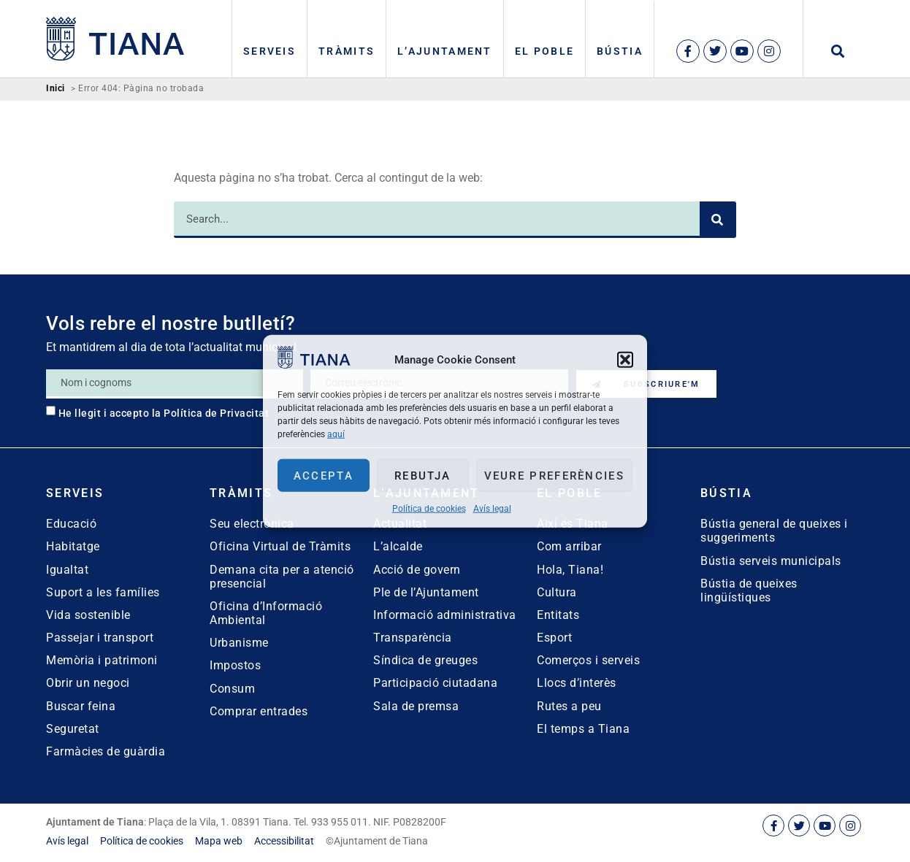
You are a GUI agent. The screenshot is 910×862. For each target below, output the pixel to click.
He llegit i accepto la (163, 413)
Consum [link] (232, 689)
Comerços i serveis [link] (588, 660)
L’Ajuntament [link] (444, 51)
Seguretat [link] (72, 729)
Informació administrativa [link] (444, 615)
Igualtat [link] (67, 570)
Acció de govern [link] (417, 570)
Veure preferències (554, 475)
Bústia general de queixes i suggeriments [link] (774, 530)
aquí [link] (336, 434)
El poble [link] (544, 51)
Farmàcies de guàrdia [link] (105, 751)
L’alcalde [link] (398, 546)
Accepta (323, 475)
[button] (625, 359)
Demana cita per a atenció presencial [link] (282, 576)
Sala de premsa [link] (416, 706)
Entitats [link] (558, 615)
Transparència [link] (412, 637)
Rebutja (422, 475)
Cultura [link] (557, 592)
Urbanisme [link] (239, 643)
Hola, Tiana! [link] (570, 570)
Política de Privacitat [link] (216, 413)
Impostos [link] (235, 665)
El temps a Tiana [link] (583, 729)
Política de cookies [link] (429, 509)
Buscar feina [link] (80, 706)
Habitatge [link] (73, 546)
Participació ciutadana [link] (435, 683)
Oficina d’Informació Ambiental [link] (266, 613)
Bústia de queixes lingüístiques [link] (749, 590)
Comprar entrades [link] (258, 711)
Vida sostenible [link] (88, 615)
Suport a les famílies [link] (103, 592)
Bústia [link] (620, 51)
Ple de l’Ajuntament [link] (426, 592)
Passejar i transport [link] (99, 637)
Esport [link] (554, 637)
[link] (314, 365)
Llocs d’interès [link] (576, 683)
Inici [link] (55, 88)
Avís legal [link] (492, 509)
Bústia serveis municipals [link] (770, 561)
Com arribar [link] (569, 546)
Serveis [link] (269, 51)
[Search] (718, 219)
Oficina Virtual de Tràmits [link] (280, 546)
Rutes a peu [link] (569, 706)
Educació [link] (71, 524)
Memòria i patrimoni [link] (102, 660)
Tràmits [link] (346, 51)
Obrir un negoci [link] (88, 683)
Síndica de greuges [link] (425, 660)
